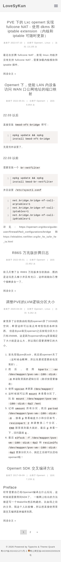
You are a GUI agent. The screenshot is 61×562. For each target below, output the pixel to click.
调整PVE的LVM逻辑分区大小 (30, 302)
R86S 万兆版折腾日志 (30, 253)
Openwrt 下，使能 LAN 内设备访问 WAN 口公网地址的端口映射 (30, 89)
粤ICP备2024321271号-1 (14, 551)
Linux (47, 43)
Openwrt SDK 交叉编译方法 (30, 468)
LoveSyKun (14, 6)
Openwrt (38, 43)
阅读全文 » (9, 73)
